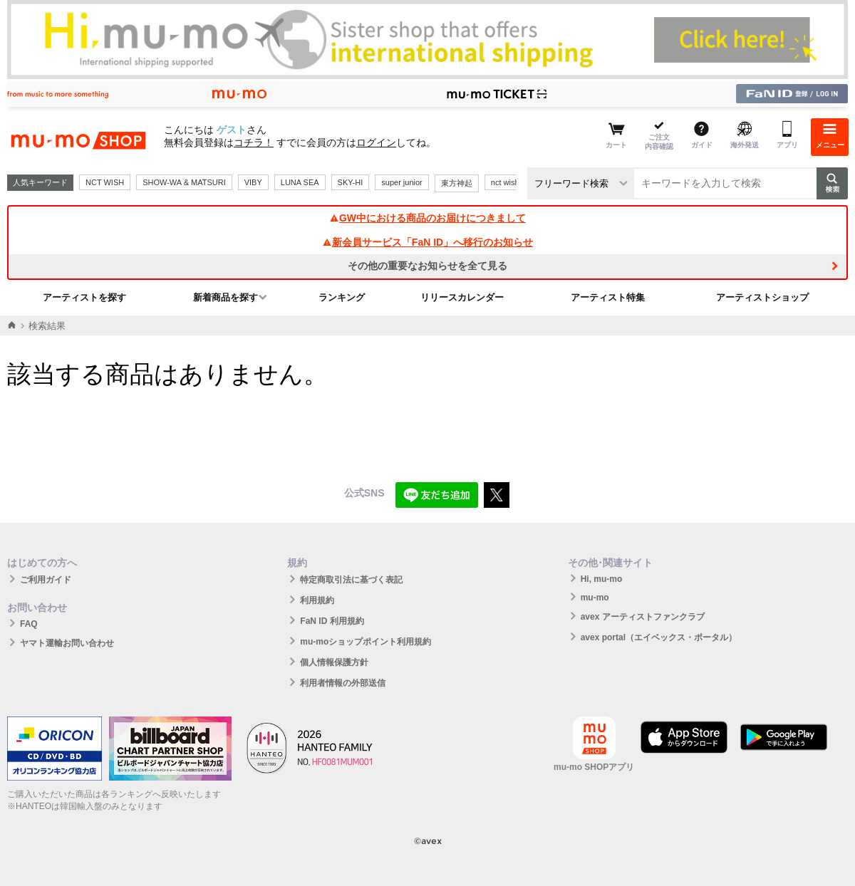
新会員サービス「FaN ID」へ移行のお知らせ (427, 242)
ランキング (341, 297)
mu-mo (595, 598)
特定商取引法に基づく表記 (351, 580)
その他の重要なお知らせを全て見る (427, 265)
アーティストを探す (84, 297)
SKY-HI (350, 182)
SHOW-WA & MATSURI (184, 182)
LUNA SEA (300, 182)
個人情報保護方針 (334, 662)
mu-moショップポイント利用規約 (365, 642)
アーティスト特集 (608, 297)
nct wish (505, 182)
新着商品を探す (225, 297)
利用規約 (317, 600)
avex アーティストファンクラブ (643, 617)
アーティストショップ (762, 297)
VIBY (253, 182)
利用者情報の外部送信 (342, 683)
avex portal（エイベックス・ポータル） (659, 637)
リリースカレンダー (462, 297)
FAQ (29, 624)
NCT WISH (105, 182)
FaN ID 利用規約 (331, 621)
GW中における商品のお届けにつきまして (427, 218)
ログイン (376, 142)
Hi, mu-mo (602, 579)
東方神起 (456, 183)
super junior (401, 182)
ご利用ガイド (45, 580)
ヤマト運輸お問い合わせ (67, 643)
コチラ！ (254, 142)
